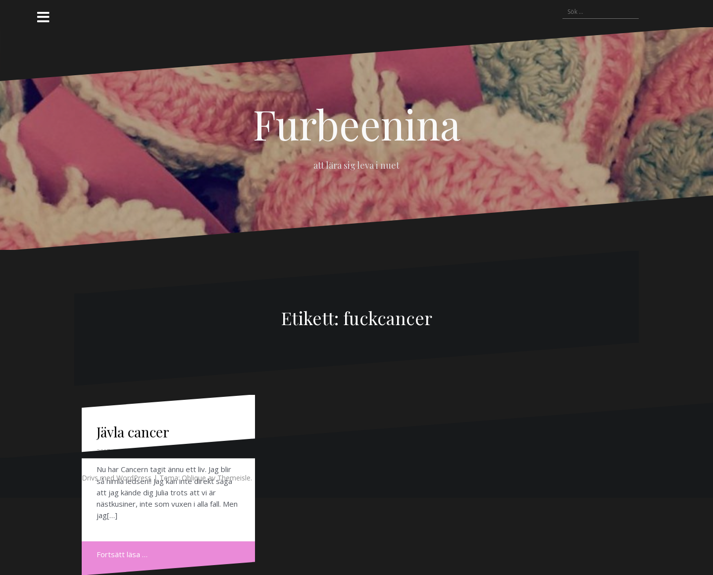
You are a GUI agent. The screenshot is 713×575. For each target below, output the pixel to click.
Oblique (194, 477)
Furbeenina (356, 123)
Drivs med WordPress (117, 477)
